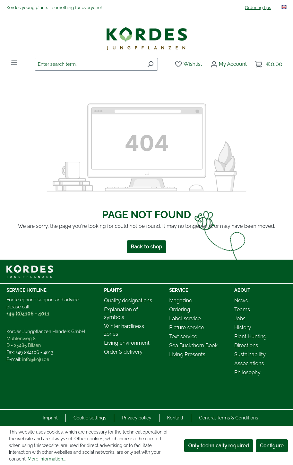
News (241, 300)
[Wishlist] (188, 64)
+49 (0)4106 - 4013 (34, 352)
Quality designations (128, 300)
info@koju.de (35, 359)
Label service (185, 318)
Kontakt (175, 417)
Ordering (179, 309)
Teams (242, 309)
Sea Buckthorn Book (193, 345)
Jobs (240, 318)
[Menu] (14, 62)
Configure (272, 446)
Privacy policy (136, 417)
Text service (183, 336)
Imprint (50, 417)
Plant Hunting (250, 336)
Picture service (186, 327)
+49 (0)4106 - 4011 (27, 314)
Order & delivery (123, 352)
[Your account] (228, 64)
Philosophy (247, 372)
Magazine (180, 300)
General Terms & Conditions (228, 417)
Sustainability (250, 354)
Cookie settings (89, 417)
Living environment (127, 343)
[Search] (150, 64)
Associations (249, 363)
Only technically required (218, 446)
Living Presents (187, 354)
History (242, 327)
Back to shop (146, 247)
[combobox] (89, 64)
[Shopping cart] (269, 64)
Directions (246, 345)
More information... (46, 458)
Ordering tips (258, 7)
